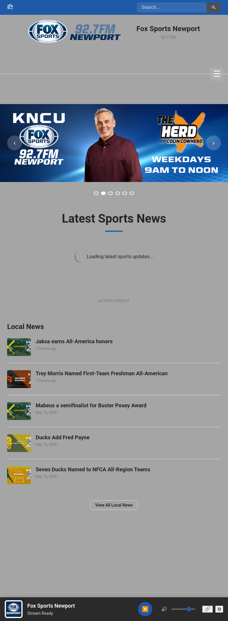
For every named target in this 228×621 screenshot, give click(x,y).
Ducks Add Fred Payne (63, 437)
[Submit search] (214, 7)
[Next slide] (213, 142)
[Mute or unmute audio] (164, 609)
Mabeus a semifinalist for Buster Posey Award (91, 405)
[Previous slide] (14, 142)
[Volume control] (183, 609)
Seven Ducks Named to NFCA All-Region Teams (93, 469)
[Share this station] (207, 609)
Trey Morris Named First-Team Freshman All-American (102, 373)
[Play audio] (145, 609)
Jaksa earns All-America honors (74, 341)
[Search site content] (172, 7)
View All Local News (114, 505)
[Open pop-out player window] (219, 609)
